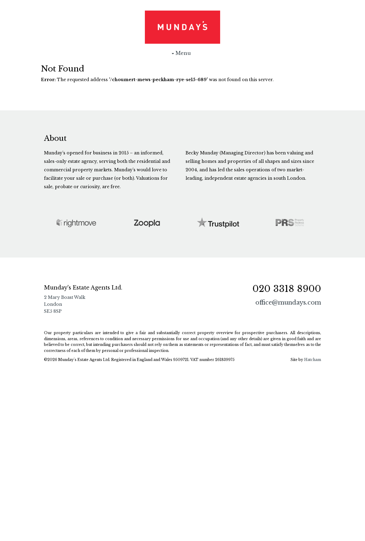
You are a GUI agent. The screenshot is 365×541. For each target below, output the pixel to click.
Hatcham (312, 359)
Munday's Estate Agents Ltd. (182, 27)
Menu (182, 54)
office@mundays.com (288, 302)
